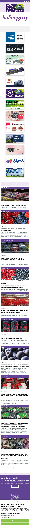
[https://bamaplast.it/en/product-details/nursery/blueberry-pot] (15, 150)
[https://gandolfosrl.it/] (15, 162)
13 (23, 467)
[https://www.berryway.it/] (15, 94)
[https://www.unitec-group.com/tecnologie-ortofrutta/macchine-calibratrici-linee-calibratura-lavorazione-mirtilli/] (15, 49)
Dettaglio (3, 187)
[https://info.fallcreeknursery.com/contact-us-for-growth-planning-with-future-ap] (15, 139)
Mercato (8, 240)
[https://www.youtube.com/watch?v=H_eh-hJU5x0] (15, 71)
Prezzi (7, 187)
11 (17, 467)
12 (20, 467)
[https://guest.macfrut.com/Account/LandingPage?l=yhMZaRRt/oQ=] (15, 105)
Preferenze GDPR (15, 527)
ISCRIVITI (15, 486)
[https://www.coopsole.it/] (15, 128)
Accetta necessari (15, 523)
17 (28, 467)
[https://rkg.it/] (15, 83)
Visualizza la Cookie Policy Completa (7, 515)
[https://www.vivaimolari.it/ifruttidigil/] (15, 117)
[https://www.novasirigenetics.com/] (15, 38)
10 (14, 467)
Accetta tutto (15, 520)
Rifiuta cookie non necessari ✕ (22, 501)
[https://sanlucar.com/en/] (15, 173)
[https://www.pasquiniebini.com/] (15, 60)
